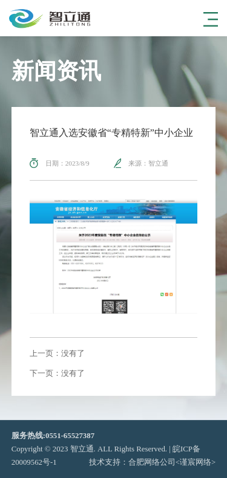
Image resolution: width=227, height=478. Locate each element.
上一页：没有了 (57, 354)
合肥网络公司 (152, 462)
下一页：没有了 (57, 374)
